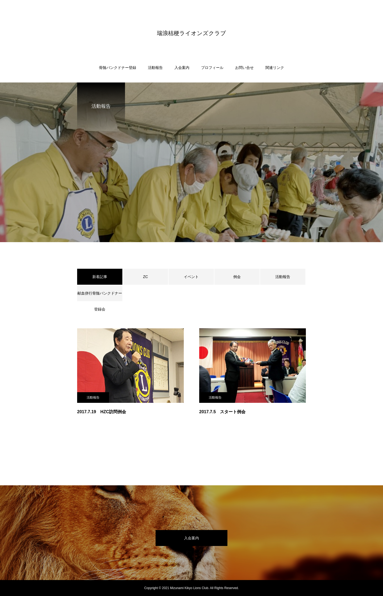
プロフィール (212, 67)
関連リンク (274, 67)
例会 (237, 277)
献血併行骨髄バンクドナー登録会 (99, 296)
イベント (191, 277)
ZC (145, 277)
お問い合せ (244, 67)
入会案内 (181, 67)
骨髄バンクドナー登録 (117, 67)
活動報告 (155, 67)
